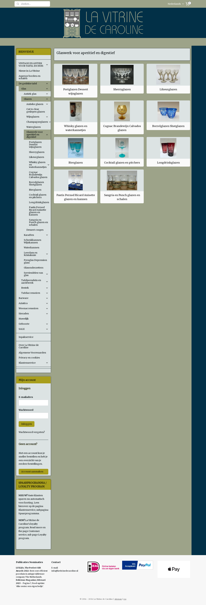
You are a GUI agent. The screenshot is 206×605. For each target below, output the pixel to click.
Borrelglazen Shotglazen (168, 126)
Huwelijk (24, 318)
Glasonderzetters (33, 267)
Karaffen (36, 235)
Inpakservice (26, 337)
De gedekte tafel (33, 83)
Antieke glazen (37, 104)
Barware (33, 298)
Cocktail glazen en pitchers (122, 162)
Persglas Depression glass (35, 261)
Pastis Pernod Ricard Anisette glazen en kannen (75, 197)
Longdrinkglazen (168, 162)
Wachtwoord (26, 409)
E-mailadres (26, 397)
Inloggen (26, 423)
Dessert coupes (34, 229)
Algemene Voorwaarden (32, 352)
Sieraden (33, 313)
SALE (33, 329)
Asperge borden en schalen (29, 77)
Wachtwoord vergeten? (32, 432)
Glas (34, 88)
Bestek (34, 287)
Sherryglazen (122, 89)
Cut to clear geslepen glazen (35, 110)
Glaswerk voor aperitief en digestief (37, 134)
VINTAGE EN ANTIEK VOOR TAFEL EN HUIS (33, 64)
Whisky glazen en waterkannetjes (75, 128)
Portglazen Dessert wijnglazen (75, 91)
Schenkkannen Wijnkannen (32, 241)
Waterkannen (31, 247)
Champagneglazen (38, 121)
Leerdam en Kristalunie (36, 254)
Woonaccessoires (33, 308)
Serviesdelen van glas (36, 274)
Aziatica (33, 303)
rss (125, 599)
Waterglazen (33, 127)
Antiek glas (36, 93)
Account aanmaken (32, 471)
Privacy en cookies (29, 357)
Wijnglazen (37, 116)
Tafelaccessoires (34, 292)
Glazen (36, 99)
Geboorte (33, 323)
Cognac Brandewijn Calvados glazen (122, 128)
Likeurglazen (168, 89)
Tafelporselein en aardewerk (34, 281)
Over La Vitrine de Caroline (29, 346)
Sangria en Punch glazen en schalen (122, 197)
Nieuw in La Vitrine (29, 70)
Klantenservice (33, 362)
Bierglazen (76, 162)
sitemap (118, 599)
